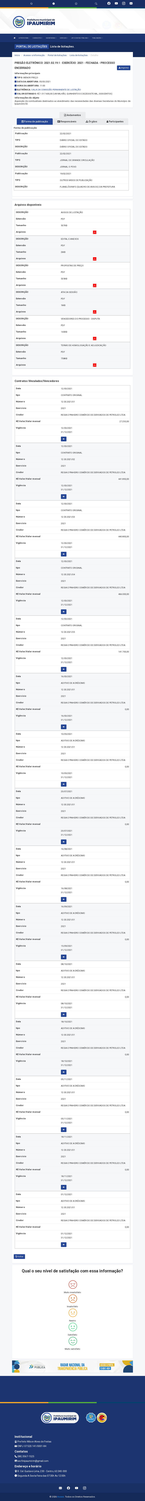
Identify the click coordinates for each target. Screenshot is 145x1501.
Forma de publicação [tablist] (34, 121)
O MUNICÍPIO (37, 38)
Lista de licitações (79, 55)
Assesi (60, 1496)
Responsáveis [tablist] (66, 121)
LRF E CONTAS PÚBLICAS (80, 38)
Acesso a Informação (34, 55)
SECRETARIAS (51, 38)
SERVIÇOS (64, 38)
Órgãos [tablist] (91, 121)
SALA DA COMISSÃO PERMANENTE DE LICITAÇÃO (56, 89)
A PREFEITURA (24, 38)
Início (17, 55)
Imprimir (124, 68)
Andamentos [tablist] (72, 115)
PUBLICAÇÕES (97, 38)
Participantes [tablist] (115, 121)
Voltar (19, 1256)
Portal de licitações (57, 55)
